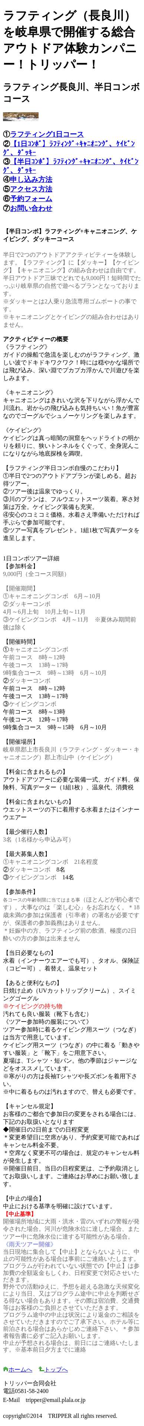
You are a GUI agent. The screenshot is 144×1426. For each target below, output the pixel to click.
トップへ (53, 1369)
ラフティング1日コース (47, 134)
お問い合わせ (31, 208)
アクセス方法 (31, 189)
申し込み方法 (31, 179)
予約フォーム (31, 199)
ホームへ (17, 1369)
